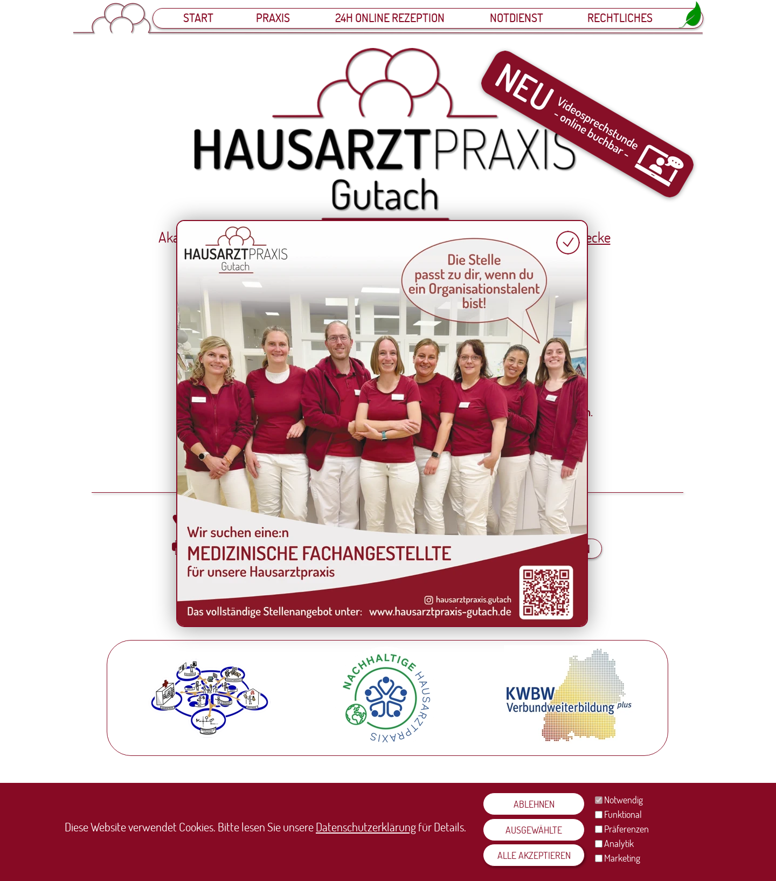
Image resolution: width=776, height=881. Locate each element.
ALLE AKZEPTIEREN (534, 855)
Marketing (622, 857)
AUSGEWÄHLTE (533, 829)
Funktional (623, 814)
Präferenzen (626, 828)
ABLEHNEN (534, 803)
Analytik (619, 843)
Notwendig (623, 799)
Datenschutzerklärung (366, 827)
